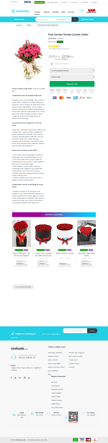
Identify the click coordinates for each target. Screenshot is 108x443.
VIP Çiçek (71, 12)
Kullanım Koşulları (56, 400)
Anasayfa (19, 25)
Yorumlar (71, 367)
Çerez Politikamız (53, 371)
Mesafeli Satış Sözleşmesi (76, 353)
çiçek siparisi (14, 1)
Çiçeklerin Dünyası (74, 363)
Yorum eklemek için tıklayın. (23, 287)
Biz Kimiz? (54, 382)
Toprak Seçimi (73, 360)
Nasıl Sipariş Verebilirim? (55, 353)
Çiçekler (37, 12)
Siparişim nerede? (53, 356)
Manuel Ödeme (39, 2)
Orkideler (55, 12)
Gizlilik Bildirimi (55, 404)
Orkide (29, 25)
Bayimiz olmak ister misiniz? (56, 367)
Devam (92, 331)
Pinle (13, 211)
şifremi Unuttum (53, 360)
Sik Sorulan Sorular (57, 407)
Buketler (47, 12)
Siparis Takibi (53, 2)
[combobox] (72, 64)
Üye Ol (64, 2)
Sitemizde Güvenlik (57, 389)
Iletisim (94, 2)
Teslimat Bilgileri (56, 393)
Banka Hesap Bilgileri (54, 363)
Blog (49, 374)
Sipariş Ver (72, 83)
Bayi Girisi (84, 2)
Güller (63, 12)
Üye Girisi (73, 2)
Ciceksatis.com (21, 440)
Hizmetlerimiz (55, 386)
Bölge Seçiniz (19, 19)
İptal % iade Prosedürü (75, 356)
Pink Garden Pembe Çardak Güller (48, 25)
